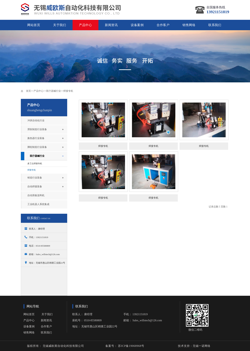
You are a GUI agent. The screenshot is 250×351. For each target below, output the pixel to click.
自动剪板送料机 (35, 195)
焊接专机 (68, 91)
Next (227, 56)
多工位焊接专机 (34, 163)
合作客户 (163, 25)
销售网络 (188, 25)
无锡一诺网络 (201, 345)
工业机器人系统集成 (38, 204)
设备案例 (137, 25)
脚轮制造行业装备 (37, 147)
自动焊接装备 (34, 186)
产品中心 (85, 25)
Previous (23, 56)
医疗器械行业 (53, 91)
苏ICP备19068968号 (130, 345)
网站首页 (33, 25)
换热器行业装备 (35, 138)
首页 (28, 91)
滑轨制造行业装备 (37, 129)
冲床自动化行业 (35, 120)
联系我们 (214, 25)
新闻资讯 (111, 25)
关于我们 (59, 25)
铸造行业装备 (34, 177)
